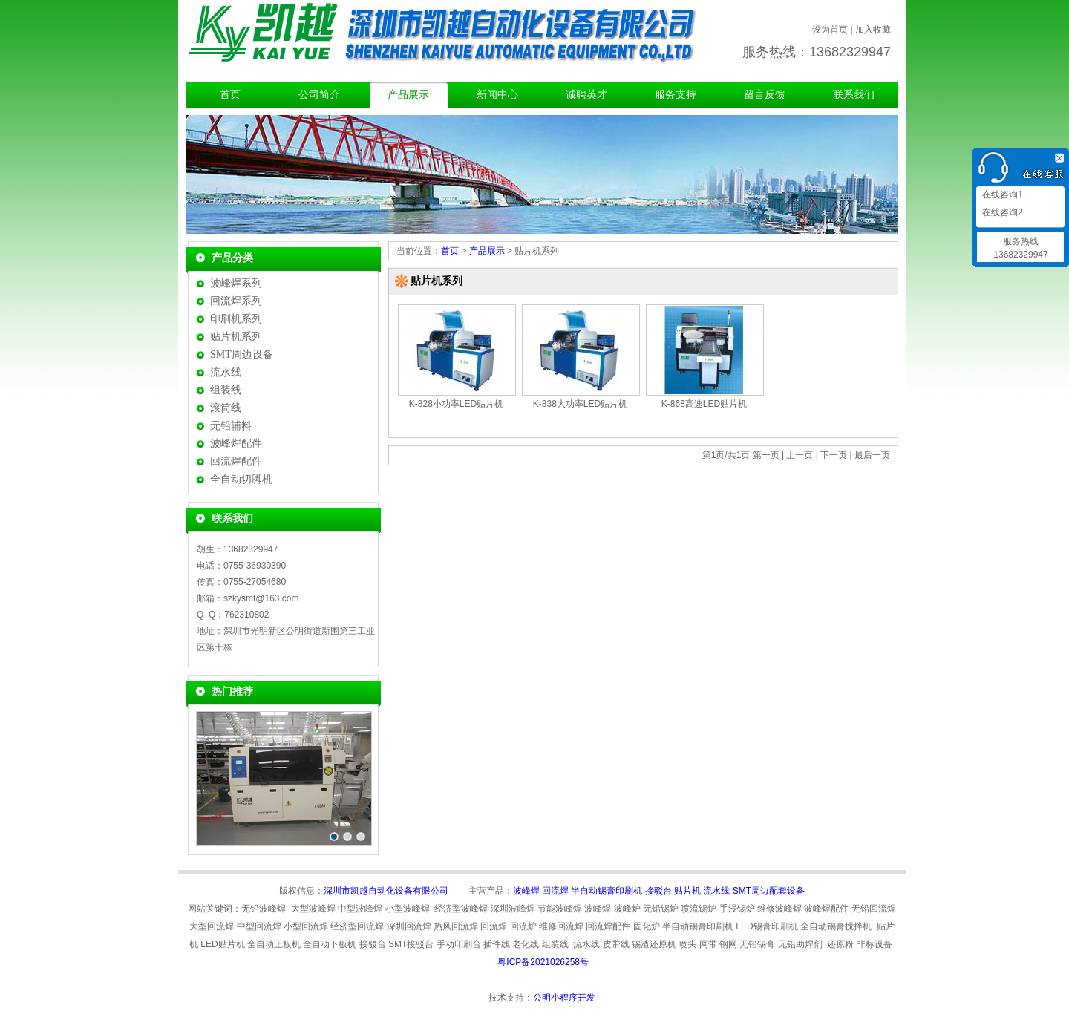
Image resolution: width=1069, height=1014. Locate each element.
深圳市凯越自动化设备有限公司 (386, 891)
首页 (230, 94)
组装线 (225, 390)
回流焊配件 (236, 461)
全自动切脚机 (241, 479)
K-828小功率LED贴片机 (456, 404)
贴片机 (687, 891)
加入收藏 (873, 29)
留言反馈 (764, 94)
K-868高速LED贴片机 (704, 404)
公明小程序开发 (564, 997)
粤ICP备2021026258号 (543, 962)
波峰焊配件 (236, 443)
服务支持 (675, 94)
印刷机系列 (236, 318)
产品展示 (408, 94)
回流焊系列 (236, 301)
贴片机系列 (236, 336)
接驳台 (658, 891)
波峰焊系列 (236, 283)
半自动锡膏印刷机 (606, 891)
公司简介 (319, 94)
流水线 (225, 372)
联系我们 (854, 94)
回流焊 (555, 891)
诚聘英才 (586, 94)
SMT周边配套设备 (769, 891)
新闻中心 (497, 94)
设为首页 (830, 29)
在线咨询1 (1001, 194)
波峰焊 (526, 891)
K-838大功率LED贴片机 (580, 404)
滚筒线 (225, 407)
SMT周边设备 (241, 354)
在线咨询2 (1001, 212)
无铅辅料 (231, 425)
